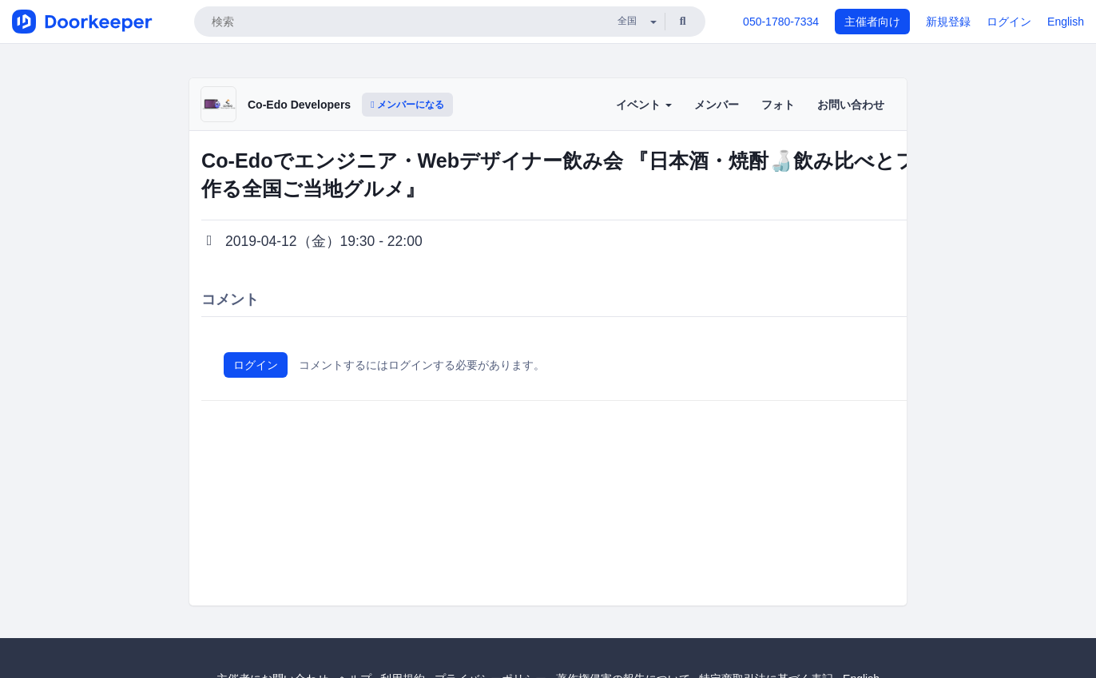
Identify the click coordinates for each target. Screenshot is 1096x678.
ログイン (1009, 21)
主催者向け (872, 21)
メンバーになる (407, 104)
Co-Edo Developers (299, 104)
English (1065, 21)
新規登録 (948, 21)
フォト (778, 104)
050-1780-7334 (781, 21)
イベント (644, 104)
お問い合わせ (850, 104)
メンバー (716, 104)
